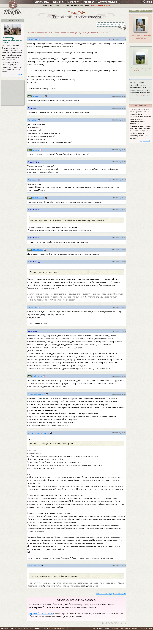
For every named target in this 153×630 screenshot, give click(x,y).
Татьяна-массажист (143, 95)
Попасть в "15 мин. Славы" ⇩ (140, 11)
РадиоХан (32, 39)
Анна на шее (38, 96)
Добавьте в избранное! (58, 628)
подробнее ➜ (17, 75)
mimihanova (37, 249)
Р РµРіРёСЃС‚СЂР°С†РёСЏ (40, 613)
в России (105, 628)
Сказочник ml (33, 565)
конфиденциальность (128, 628)
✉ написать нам (145, 628)
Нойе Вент (37, 376)
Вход (147, 1)
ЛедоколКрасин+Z (36, 394)
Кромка (35, 150)
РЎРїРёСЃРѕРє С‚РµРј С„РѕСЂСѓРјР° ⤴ (111, 594)
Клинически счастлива (38, 433)
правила (115, 628)
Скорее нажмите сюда (100, 5)
